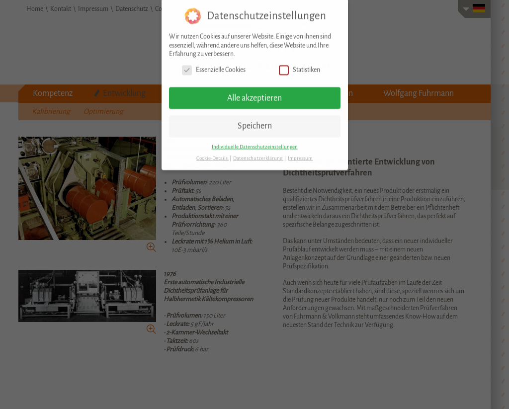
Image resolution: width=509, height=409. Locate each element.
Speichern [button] (255, 120)
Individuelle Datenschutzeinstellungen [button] (255, 141)
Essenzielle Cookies (214, 64)
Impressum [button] (300, 152)
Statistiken (299, 64)
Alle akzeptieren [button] (254, 92)
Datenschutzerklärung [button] (258, 152)
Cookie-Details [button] (212, 152)
